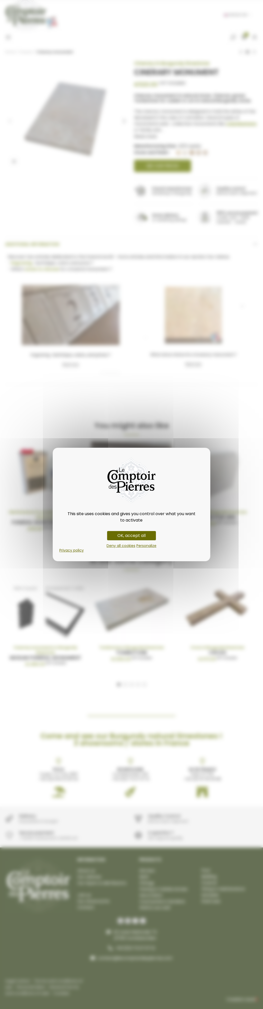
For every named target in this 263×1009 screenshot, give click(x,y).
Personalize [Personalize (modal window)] (146, 545)
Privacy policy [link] (71, 550)
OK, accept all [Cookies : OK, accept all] (131, 535)
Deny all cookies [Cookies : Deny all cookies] (121, 545)
